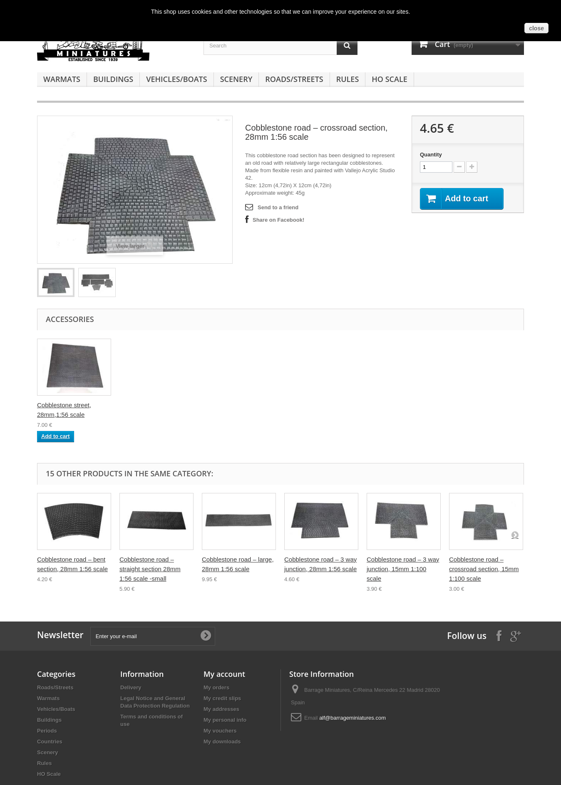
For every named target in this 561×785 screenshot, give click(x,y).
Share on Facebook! (278, 220)
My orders (216, 687)
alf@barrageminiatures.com (352, 718)
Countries (49, 741)
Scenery (236, 79)
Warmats (61, 79)
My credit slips (222, 698)
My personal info (225, 720)
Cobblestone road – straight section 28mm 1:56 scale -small (150, 569)
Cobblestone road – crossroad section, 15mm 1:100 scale (484, 569)
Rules (347, 79)
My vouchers (220, 731)
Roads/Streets (294, 79)
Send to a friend (278, 207)
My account (224, 674)
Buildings (113, 79)
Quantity (431, 154)
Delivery (130, 687)
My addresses (221, 709)
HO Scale (389, 79)
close (536, 28)
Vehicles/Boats (176, 79)
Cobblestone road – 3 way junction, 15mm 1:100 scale (403, 569)
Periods (47, 731)
